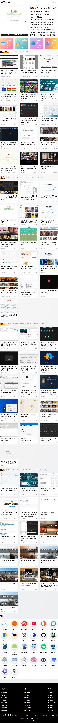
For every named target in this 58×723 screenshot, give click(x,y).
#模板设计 (43, 124)
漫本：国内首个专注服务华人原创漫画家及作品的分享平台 (48, 244)
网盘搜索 (34, 177)
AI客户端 (35, 324)
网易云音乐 (24, 629)
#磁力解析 (7, 172)
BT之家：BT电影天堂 (36, 17)
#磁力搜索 (3, 124)
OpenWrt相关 (37, 470)
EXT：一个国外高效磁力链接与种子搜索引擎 (9, 119)
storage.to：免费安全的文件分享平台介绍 (49, 291)
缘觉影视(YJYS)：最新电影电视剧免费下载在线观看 (42, 35)
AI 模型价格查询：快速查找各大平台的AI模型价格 (48, 221)
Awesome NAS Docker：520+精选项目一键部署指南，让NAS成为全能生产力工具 (49, 96)
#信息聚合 (3, 76)
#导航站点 (3, 319)
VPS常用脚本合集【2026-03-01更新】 (9, 537)
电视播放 (50, 710)
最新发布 (4, 51)
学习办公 (14, 665)
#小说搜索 (27, 76)
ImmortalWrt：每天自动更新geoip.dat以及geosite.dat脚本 (29, 490)
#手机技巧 (23, 518)
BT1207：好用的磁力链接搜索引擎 (9, 221)
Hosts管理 (24, 652)
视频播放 (8, 324)
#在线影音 (43, 172)
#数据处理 (3, 172)
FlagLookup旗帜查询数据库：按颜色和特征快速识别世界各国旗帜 (8, 96)
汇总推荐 (50, 705)
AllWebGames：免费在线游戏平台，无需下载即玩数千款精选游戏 (29, 96)
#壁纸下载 (43, 272)
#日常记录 (3, 564)
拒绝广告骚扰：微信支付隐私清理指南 (48, 513)
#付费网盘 (23, 272)
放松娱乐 (14, 677)
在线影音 (8, 177)
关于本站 (26, 715)
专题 (2, 616)
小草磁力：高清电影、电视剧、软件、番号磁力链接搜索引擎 (42, 22)
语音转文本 (5, 708)
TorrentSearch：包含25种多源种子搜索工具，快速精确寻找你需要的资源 (8, 168)
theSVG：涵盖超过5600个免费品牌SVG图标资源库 (9, 267)
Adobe (24, 641)
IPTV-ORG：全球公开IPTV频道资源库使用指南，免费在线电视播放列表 (29, 120)
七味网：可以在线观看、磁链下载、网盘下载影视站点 (8, 291)
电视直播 (43, 665)
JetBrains (14, 641)
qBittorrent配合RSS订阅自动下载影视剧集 (29, 584)
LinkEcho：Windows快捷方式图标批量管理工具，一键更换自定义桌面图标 (49, 344)
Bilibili (34, 665)
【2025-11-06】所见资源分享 (48, 562)
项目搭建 (50, 708)
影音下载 (53, 652)
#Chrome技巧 (4, 518)
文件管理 (53, 665)
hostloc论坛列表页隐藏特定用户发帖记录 (49, 489)
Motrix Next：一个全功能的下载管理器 (29, 415)
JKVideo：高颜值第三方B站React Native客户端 (49, 143)
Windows (53, 629)
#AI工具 (47, 76)
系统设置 (22, 470)
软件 (16, 52)
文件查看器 (28, 708)
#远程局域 (3, 148)
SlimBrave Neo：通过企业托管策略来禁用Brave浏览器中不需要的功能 (29, 392)
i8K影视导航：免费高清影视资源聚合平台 (9, 316)
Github (44, 641)
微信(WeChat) (43, 652)
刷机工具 (27, 710)
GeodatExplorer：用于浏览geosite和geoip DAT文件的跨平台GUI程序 (9, 368)
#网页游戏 (23, 100)
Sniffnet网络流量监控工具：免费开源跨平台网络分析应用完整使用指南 (49, 368)
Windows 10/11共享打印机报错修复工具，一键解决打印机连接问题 (29, 368)
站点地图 (45, 715)
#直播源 (22, 124)
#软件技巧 (43, 518)
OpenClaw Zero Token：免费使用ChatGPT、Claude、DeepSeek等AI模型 (29, 292)
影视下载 (15, 177)
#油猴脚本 (23, 348)
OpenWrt (4, 629)
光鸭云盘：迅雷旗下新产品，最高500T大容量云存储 (29, 267)
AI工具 (28, 177)
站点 (12, 52)
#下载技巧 (23, 589)
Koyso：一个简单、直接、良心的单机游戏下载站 (42, 19)
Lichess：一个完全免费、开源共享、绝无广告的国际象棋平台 (9, 197)
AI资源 (4, 677)
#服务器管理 (8, 148)
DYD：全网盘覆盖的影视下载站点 (39, 27)
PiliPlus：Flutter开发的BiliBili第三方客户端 (49, 415)
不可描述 (34, 641)
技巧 (20, 52)
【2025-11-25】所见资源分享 (9, 562)
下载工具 (28, 324)
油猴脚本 (15, 324)
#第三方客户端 (44, 148)
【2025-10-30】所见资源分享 (9, 584)
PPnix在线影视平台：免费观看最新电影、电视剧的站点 (29, 221)
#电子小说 (23, 76)
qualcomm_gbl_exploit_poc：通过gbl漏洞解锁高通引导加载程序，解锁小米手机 (29, 514)
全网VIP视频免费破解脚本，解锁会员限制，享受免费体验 (29, 344)
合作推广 (16, 715)
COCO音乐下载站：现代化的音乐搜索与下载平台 (49, 197)
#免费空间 (27, 272)
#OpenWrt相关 (4, 494)
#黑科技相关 (27, 296)
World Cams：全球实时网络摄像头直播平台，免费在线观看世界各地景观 (9, 72)
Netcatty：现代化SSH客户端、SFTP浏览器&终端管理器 (8, 144)
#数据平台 (43, 76)
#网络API (23, 201)
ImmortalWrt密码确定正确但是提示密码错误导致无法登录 (28, 538)
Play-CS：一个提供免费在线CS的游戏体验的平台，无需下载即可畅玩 (42, 30)
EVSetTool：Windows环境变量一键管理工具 (29, 439)
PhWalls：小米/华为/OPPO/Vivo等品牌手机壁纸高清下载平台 (49, 268)
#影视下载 (7, 296)
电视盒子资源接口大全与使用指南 (28, 243)
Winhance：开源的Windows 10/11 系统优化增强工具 (9, 462)
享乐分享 (35, 718)
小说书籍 (53, 641)
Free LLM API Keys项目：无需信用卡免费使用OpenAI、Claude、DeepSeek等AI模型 (29, 197)
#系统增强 (43, 348)
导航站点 (4, 705)
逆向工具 (27, 705)
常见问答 (35, 715)
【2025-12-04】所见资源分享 (48, 537)
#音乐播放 (3, 348)
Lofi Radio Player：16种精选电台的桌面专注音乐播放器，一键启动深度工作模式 (49, 392)
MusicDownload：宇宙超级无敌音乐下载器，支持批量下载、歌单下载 (9, 344)
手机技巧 (15, 470)
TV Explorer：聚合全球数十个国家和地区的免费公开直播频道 (29, 168)
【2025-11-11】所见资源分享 (29, 562)
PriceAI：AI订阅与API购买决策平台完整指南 (48, 71)
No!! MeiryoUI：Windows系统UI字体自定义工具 (8, 391)
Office (43, 629)
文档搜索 (4, 710)
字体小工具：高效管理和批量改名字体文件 (8, 439)
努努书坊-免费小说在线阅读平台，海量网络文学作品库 (29, 71)
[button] (25, 21)
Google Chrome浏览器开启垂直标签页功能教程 (9, 513)
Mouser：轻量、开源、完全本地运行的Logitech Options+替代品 (9, 416)
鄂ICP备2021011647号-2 (29, 720)
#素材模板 (47, 124)
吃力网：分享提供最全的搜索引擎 (39, 14)
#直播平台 (7, 76)
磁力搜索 (22, 177)
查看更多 (25, 52)
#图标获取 (7, 100)
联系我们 (54, 715)
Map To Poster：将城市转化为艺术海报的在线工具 (49, 119)
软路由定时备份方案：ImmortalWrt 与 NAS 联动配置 (9, 489)
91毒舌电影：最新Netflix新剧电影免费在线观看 (43, 32)
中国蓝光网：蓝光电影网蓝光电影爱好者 (41, 25)
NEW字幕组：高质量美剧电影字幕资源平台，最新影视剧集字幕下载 (8, 244)
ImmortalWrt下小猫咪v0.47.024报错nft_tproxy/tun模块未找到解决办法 (49, 585)
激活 (34, 652)
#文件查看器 (3, 372)
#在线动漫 (43, 248)
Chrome (4, 641)
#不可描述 (3, 542)
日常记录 (28, 470)
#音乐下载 (47, 201)
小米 (14, 629)
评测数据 (4, 652)
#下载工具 (7, 348)
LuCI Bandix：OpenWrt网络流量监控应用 (48, 439)
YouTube (33, 629)
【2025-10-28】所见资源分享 (9, 608)
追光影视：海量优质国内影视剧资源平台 (48, 168)
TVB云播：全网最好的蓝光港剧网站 (40, 12)
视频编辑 (22, 324)
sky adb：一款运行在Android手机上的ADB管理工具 (29, 143)
